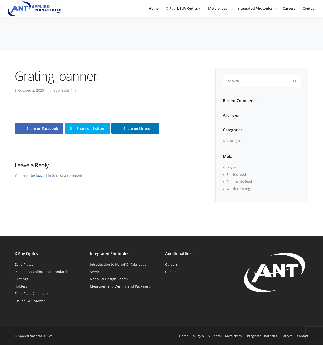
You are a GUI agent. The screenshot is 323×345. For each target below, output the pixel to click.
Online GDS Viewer (30, 301)
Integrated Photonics (254, 8)
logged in (43, 175)
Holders (21, 286)
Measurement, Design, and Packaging (120, 286)
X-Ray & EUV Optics (182, 8)
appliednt (61, 90)
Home (154, 8)
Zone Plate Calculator (32, 293)
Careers (289, 8)
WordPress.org (238, 188)
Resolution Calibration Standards (41, 271)
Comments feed (239, 181)
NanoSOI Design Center (109, 279)
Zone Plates (24, 264)
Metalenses (217, 8)
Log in (231, 167)
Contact (309, 8)
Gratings (21, 279)
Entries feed (236, 174)
